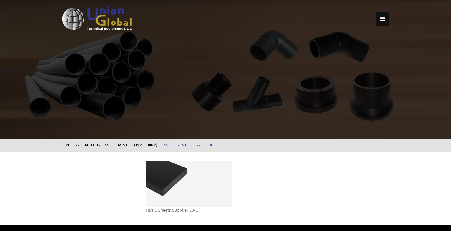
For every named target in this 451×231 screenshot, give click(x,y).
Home (66, 145)
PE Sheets (92, 145)
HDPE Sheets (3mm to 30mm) (136, 145)
